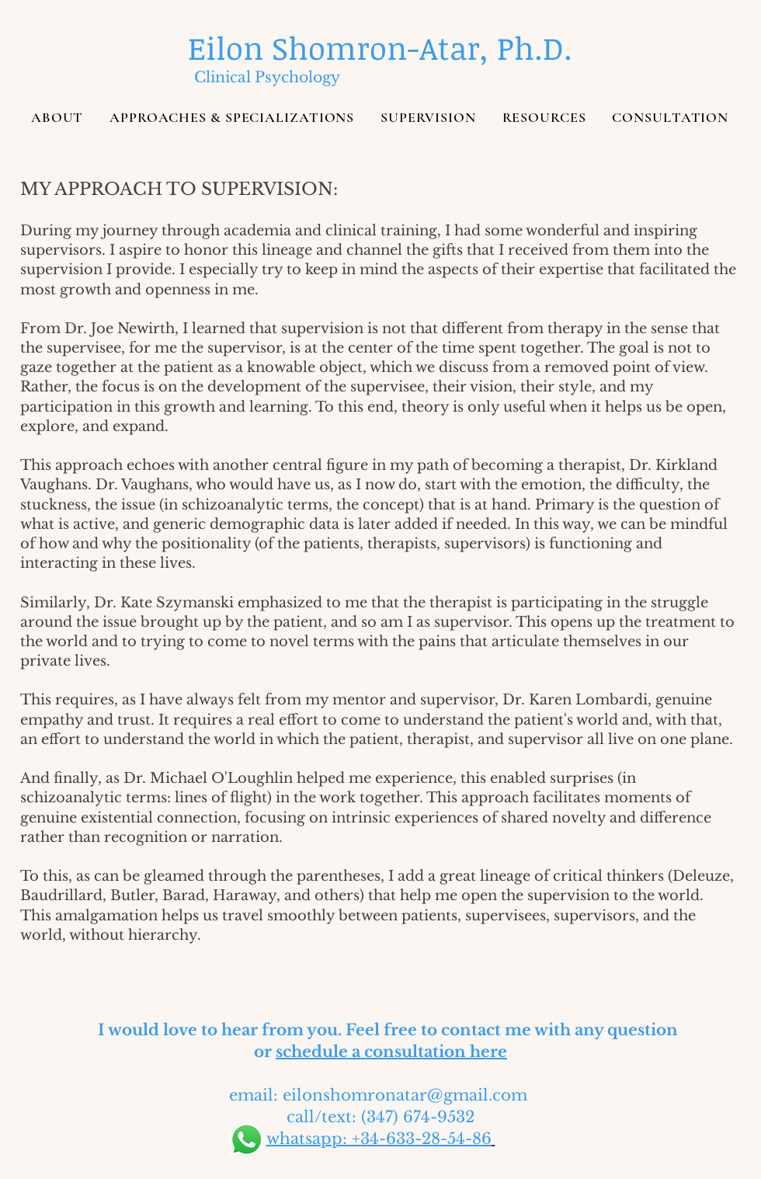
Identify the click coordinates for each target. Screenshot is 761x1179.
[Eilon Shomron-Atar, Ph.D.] (380, 48)
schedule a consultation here (391, 1051)
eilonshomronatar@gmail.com (405, 1095)
